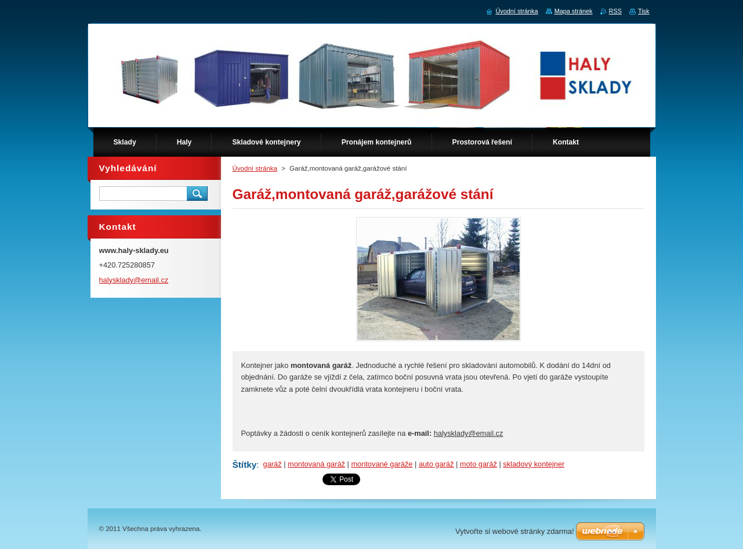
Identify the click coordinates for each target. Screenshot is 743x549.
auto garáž (436, 464)
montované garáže (381, 464)
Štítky (245, 464)
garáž (272, 464)
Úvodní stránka (255, 168)
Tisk (644, 11)
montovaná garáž (316, 464)
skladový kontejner (533, 464)
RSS (615, 11)
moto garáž (478, 464)
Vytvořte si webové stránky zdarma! (514, 531)
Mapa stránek (573, 11)
